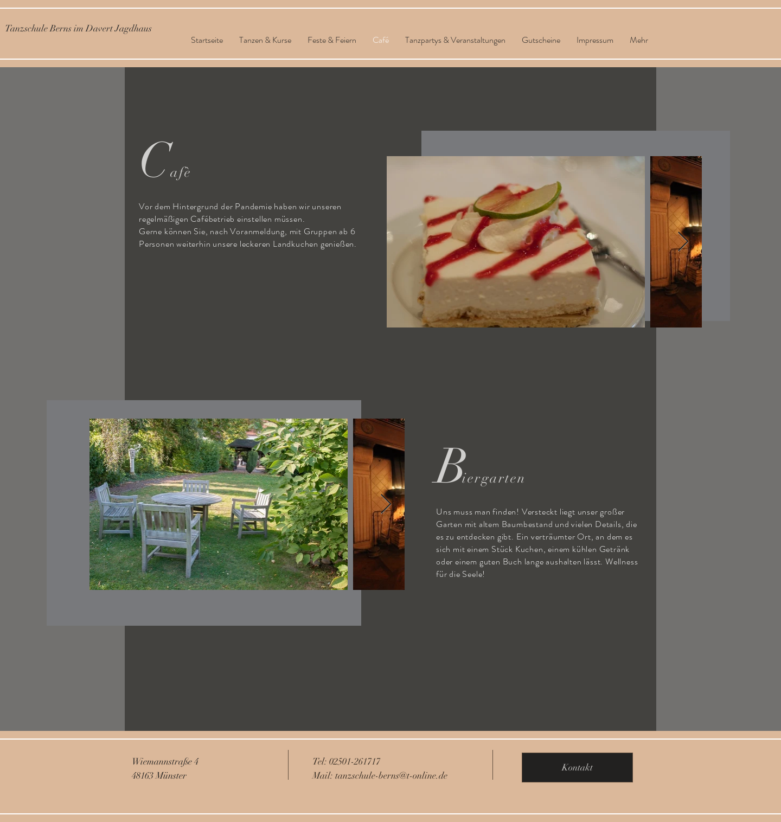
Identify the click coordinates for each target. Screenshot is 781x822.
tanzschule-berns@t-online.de (391, 775)
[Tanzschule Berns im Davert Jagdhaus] (78, 28)
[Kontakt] (577, 767)
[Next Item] (683, 242)
